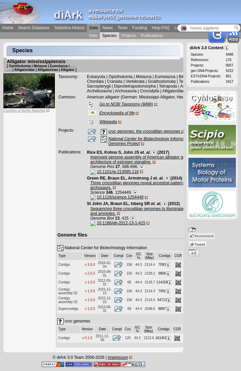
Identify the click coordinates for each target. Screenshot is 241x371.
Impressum (118, 357)
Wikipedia (108, 121)
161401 (163, 338)
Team (122, 27)
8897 (164, 309)
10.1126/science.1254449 (120, 197)
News (108, 27)
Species (109, 35)
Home (7, 27)
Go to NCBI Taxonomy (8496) (126, 104)
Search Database (34, 27)
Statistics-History (69, 27)
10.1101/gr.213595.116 (117, 171)
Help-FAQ (161, 27)
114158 (164, 282)
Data (93, 27)
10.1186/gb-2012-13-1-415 (121, 223)
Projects (129, 35)
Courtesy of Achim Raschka (24, 110)
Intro (93, 35)
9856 (164, 273)
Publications (152, 35)
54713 (164, 300)
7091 (164, 291)
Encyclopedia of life (116, 113)
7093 (164, 264)
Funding (139, 27)
